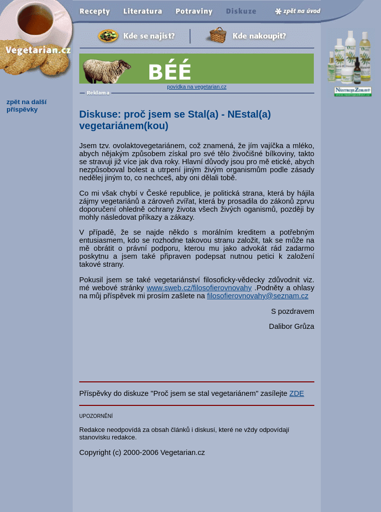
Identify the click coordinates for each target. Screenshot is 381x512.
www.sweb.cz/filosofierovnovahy (199, 288)
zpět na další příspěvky (27, 105)
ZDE (296, 393)
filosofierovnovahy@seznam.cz (257, 296)
